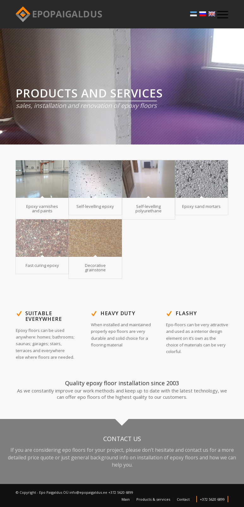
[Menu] (219, 14)
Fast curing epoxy (42, 265)
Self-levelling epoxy (95, 206)
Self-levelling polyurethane (148, 208)
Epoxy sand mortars (201, 206)
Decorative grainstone (95, 267)
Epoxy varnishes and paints (42, 208)
